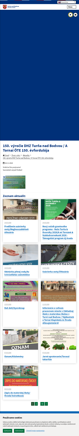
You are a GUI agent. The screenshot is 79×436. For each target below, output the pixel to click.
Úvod (6, 155)
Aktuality (26, 155)
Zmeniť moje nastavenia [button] (35, 431)
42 (42, 404)
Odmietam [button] (19, 431)
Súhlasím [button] (7, 431)
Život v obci (16, 155)
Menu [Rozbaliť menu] (71, 7)
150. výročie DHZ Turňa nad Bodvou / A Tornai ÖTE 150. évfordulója (28, 158)
